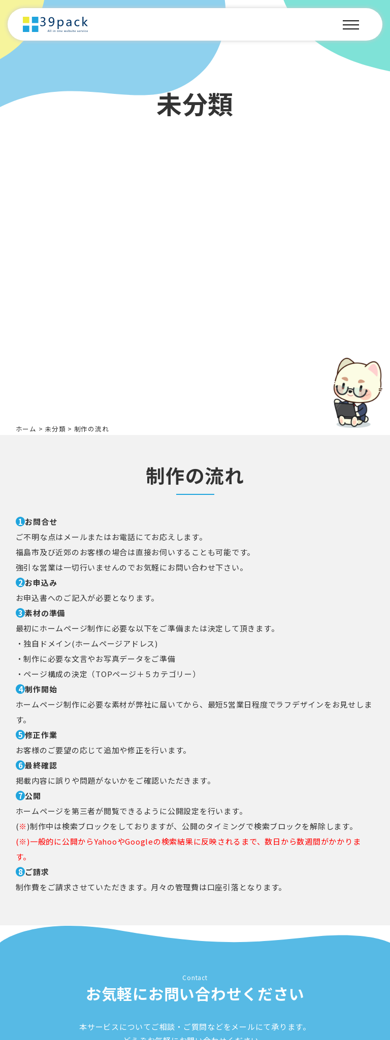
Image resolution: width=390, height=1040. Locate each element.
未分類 (55, 428)
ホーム (26, 428)
